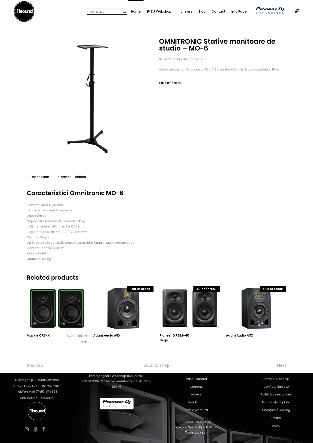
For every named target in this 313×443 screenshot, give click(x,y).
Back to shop (156, 365)
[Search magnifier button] (124, 11)
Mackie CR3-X (38, 335)
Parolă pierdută (196, 410)
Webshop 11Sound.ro (127, 376)
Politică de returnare (276, 394)
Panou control (196, 379)
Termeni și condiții (276, 379)
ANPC (276, 425)
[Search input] (105, 11)
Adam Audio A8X (106, 335)
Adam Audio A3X (239, 335)
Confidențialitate (276, 386)
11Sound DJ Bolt (196, 432)
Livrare (276, 418)
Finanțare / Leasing (276, 410)
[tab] (40, 177)
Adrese (196, 394)
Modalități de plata (276, 402)
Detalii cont (196, 402)
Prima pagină (99, 376)
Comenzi (196, 386)
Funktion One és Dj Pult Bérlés (196, 427)
